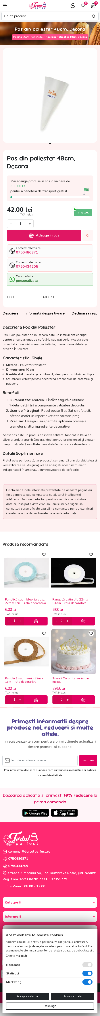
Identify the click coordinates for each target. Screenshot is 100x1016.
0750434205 (15, 866)
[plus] (20, 621)
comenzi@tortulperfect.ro (26, 851)
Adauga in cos (44, 235)
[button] (8, 5)
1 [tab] (50, 143)
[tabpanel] (50, 95)
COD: (11, 297)
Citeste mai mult (16, 956)
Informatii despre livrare (45, 313)
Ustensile (36, 37)
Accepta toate (72, 996)
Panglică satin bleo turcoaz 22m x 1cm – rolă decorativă (25, 601)
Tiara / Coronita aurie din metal (70, 680)
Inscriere (88, 760)
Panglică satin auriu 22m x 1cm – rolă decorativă (24, 680)
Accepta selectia (27, 996)
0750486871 (15, 858)
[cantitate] (14, 621)
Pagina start (21, 37)
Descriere (10, 313)
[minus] (9, 621)
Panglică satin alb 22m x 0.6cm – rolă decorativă (70, 601)
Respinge (50, 1006)
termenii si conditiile (70, 770)
